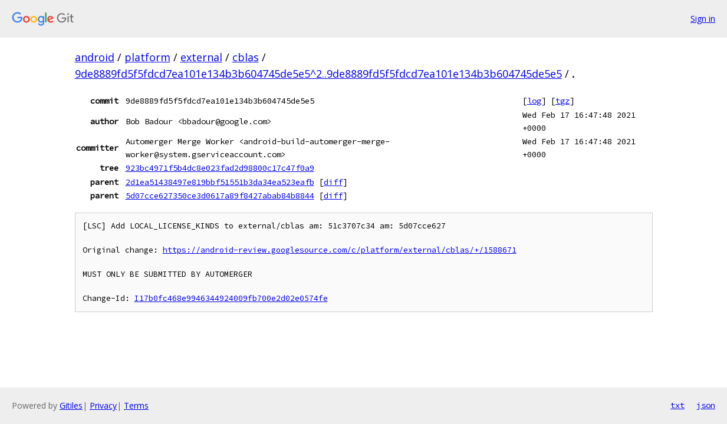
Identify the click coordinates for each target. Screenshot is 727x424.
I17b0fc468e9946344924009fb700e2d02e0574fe (231, 298)
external (201, 57)
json (705, 405)
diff (333, 182)
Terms (136, 405)
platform (147, 57)
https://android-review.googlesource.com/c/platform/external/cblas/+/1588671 (340, 250)
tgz (562, 100)
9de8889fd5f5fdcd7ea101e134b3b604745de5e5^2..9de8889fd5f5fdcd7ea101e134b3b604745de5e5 (318, 74)
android (94, 57)
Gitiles (71, 405)
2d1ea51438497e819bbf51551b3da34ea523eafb (220, 182)
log (534, 100)
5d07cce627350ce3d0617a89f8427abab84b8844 (220, 195)
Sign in (702, 18)
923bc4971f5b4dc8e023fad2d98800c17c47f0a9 (220, 168)
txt (677, 405)
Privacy (103, 405)
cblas (245, 57)
